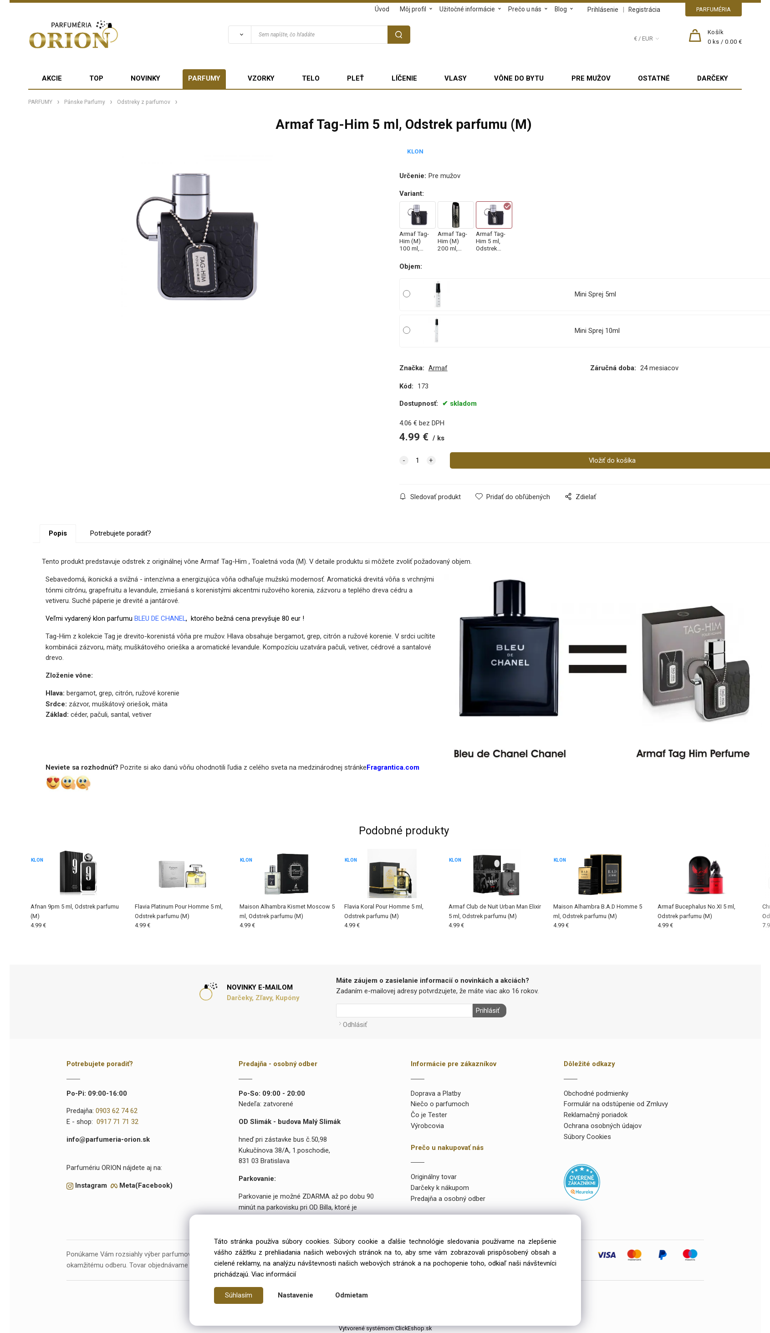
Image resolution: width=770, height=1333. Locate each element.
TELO (311, 78)
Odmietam (351, 1295)
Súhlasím (238, 1295)
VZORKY (261, 78)
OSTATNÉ (654, 78)
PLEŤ (355, 78)
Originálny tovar (434, 1176)
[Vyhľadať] (239, 35)
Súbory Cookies (587, 1136)
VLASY (455, 78)
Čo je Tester (429, 1114)
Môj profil (413, 9)
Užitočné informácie (467, 9)
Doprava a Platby (436, 1092)
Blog (561, 9)
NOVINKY (145, 78)
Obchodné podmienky (596, 1092)
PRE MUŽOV (591, 78)
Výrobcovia (427, 1125)
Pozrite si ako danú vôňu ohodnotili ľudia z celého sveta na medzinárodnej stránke (242, 767)
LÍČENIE (404, 78)
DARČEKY (712, 78)
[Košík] (725, 37)
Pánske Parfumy (84, 102)
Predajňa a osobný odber (448, 1198)
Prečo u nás (524, 9)
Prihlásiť (487, 1010)
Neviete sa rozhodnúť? (82, 767)
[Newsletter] (404, 1010)
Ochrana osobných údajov (603, 1125)
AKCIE (52, 78)
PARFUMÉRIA (713, 9)
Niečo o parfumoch (440, 1103)
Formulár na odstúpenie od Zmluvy (616, 1103)
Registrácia (644, 9)
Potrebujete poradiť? (120, 533)
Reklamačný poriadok (595, 1114)
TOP (96, 78)
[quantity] (417, 460)
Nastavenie (295, 1295)
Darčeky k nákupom (440, 1187)
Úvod (382, 9)
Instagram (91, 1184)
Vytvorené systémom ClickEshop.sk (385, 1327)
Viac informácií (273, 1274)
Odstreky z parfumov (143, 102)
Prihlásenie (602, 9)
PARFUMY (204, 78)
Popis (58, 533)
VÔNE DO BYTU (519, 78)
